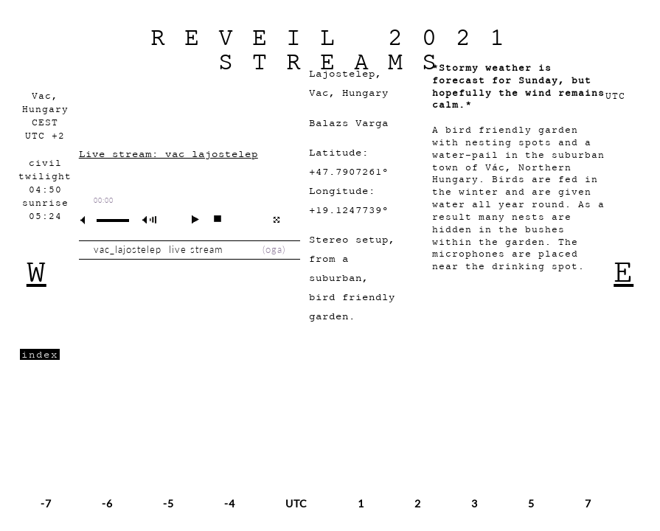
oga (273, 249)
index (39, 354)
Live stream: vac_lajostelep (168, 153)
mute (88, 220)
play (189, 219)
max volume (151, 220)
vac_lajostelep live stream (162, 249)
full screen (276, 219)
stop (211, 219)
